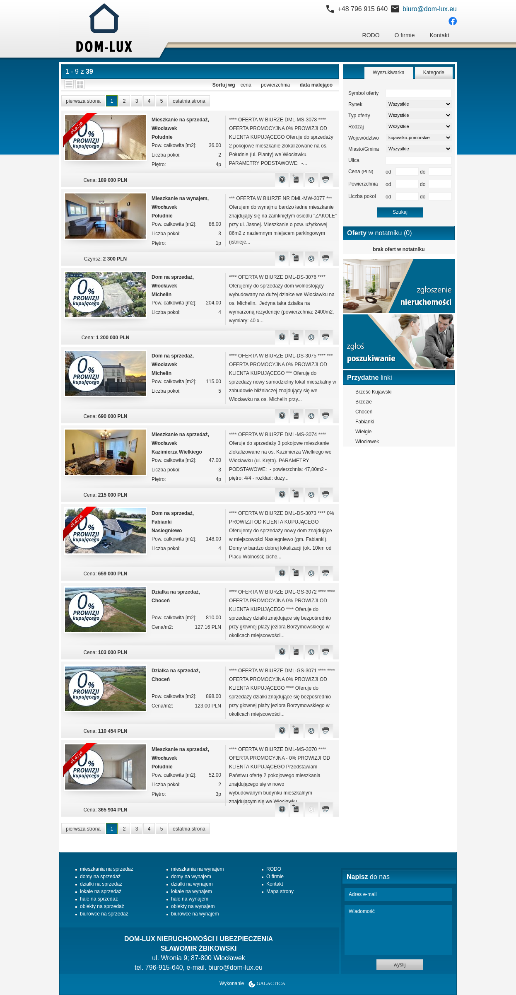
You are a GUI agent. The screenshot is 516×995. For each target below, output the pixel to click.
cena (246, 85)
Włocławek (367, 441)
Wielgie (363, 432)
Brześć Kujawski (373, 392)
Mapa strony (280, 891)
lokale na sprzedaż (100, 891)
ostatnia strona (189, 101)
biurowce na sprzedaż (104, 914)
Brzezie (363, 402)
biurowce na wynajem (195, 914)
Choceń (363, 412)
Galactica (271, 983)
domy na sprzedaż (100, 876)
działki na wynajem (192, 884)
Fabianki (364, 422)
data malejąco (316, 85)
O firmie (405, 35)
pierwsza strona (83, 101)
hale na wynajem (189, 899)
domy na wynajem (191, 876)
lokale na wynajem (191, 891)
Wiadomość (398, 930)
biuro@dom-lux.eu (430, 8)
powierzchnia (275, 85)
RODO (371, 35)
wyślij (400, 965)
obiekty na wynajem (193, 906)
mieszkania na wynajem (197, 869)
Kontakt (439, 35)
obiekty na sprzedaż (102, 906)
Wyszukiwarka (389, 72)
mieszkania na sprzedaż (106, 869)
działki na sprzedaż (101, 884)
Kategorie (433, 72)
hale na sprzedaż (99, 899)
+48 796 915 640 (363, 8)
